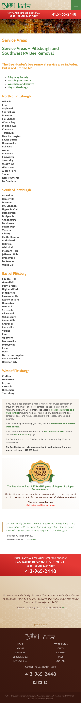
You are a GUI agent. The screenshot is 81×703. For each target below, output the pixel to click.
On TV (61, 648)
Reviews (61, 652)
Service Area (20, 656)
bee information (21, 434)
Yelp (64, 607)
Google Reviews (30, 539)
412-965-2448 (64, 14)
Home (20, 644)
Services (20, 652)
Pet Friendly (61, 644)
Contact (61, 661)
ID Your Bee (20, 661)
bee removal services (54, 431)
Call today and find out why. (40, 505)
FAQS (61, 656)
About (20, 648)
